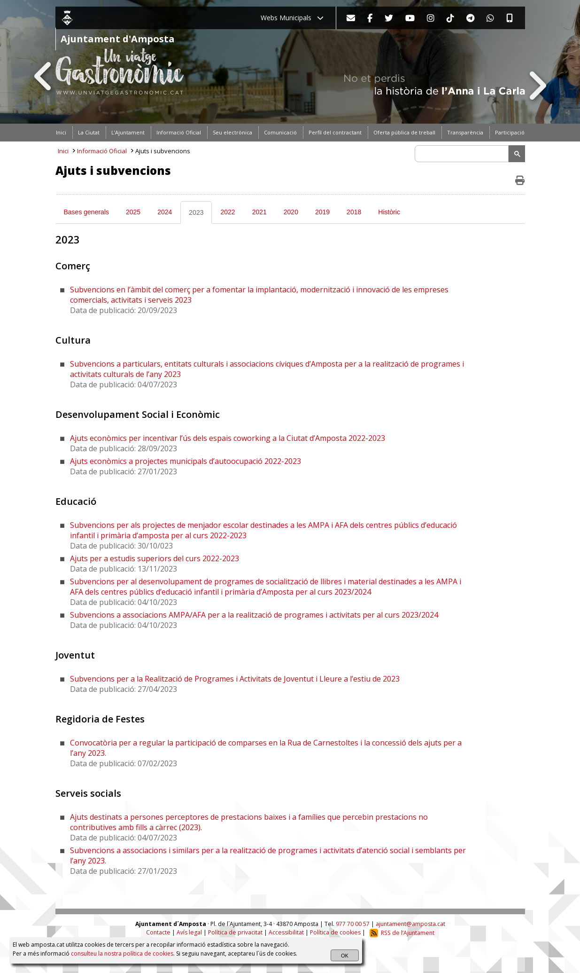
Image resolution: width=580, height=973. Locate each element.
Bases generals (86, 212)
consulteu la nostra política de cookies (122, 953)
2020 (291, 212)
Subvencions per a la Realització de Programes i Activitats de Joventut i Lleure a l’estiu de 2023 (235, 679)
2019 (322, 212)
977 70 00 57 (353, 924)
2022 (227, 212)
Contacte (158, 933)
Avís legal (189, 933)
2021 (259, 212)
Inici (63, 151)
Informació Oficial (102, 151)
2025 (133, 212)
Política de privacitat (235, 933)
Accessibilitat (286, 933)
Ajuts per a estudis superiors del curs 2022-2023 (154, 558)
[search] (463, 154)
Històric (389, 212)
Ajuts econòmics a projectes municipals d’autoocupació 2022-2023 (185, 461)
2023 (196, 212)
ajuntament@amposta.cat (410, 924)
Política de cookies (335, 933)
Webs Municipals (292, 17)
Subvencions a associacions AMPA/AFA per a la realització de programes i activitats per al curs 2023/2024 (254, 615)
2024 (164, 212)
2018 (354, 212)
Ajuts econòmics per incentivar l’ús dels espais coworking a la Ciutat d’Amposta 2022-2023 (227, 438)
